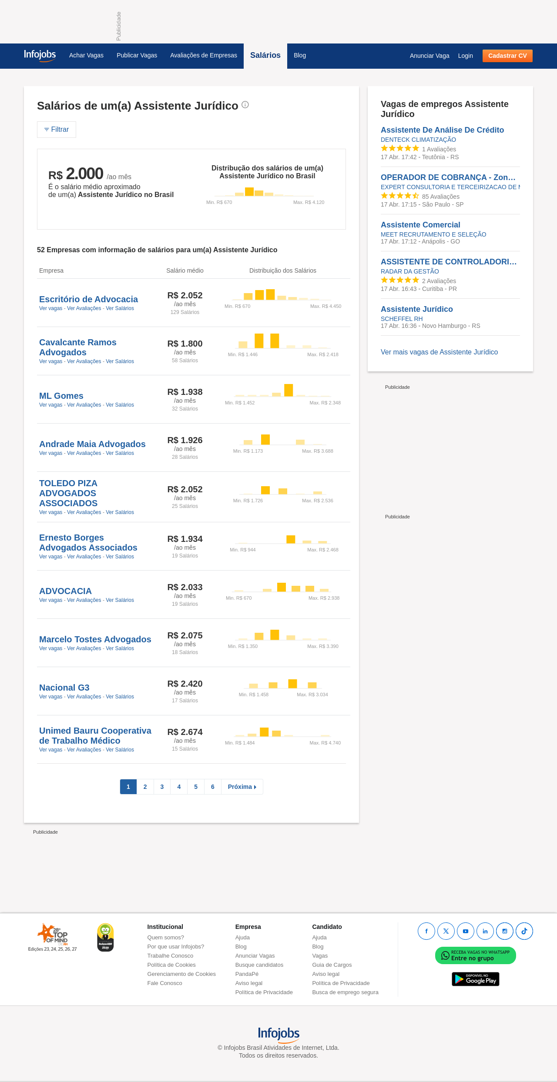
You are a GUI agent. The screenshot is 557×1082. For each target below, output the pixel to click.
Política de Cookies (172, 965)
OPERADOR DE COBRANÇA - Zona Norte (450, 177)
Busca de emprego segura (345, 992)
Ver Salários (120, 308)
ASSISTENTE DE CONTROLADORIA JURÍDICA (450, 261)
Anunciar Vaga (430, 55)
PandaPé (247, 974)
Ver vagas (50, 308)
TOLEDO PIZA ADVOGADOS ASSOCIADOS (68, 493)
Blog (300, 55)
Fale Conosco (165, 983)
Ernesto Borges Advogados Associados (88, 542)
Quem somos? (166, 937)
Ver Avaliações (84, 308)
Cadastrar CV (507, 55)
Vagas (320, 955)
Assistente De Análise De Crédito (442, 130)
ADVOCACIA (65, 591)
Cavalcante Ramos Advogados (78, 347)
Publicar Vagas (137, 55)
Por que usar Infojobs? (176, 946)
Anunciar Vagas (255, 955)
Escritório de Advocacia (88, 299)
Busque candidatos (259, 965)
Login (465, 55)
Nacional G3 (64, 687)
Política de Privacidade (264, 992)
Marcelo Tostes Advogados (95, 639)
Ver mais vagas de (439, 352)
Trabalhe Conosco (171, 955)
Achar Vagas (86, 55)
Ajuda (242, 937)
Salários (265, 55)
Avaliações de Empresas (203, 55)
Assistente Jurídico (417, 309)
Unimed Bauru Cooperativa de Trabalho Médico (95, 735)
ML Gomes (61, 396)
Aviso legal (249, 983)
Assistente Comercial (420, 224)
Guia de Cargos (332, 965)
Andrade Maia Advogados (92, 444)
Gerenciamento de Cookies (182, 974)
